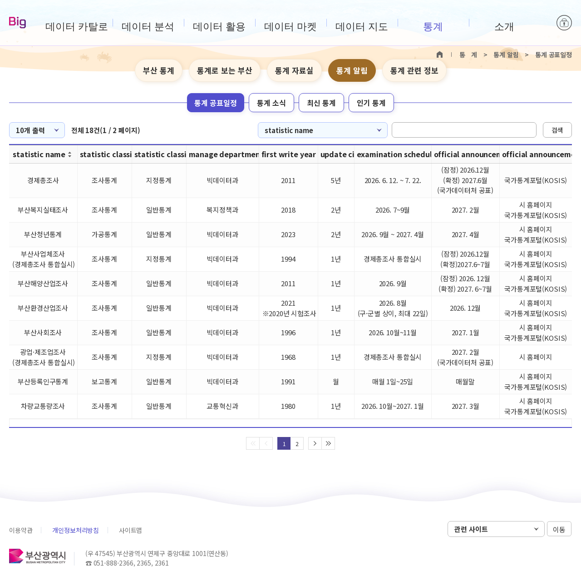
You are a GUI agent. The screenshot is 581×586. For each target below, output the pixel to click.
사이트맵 (130, 530)
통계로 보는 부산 (224, 70)
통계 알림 (352, 70)
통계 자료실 (294, 70)
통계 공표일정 (215, 102)
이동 (559, 529)
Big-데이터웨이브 (17, 23)
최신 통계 (321, 102)
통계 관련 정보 (414, 70)
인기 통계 (371, 102)
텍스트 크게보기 (550, 71)
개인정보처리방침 (75, 530)
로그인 (564, 22)
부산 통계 (158, 70)
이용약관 (20, 530)
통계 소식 (271, 102)
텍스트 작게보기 (564, 71)
